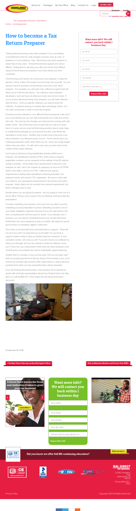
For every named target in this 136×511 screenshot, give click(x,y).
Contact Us (83, 5)
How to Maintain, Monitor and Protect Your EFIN (104, 363)
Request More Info (99, 94)
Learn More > (25, 410)
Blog (73, 5)
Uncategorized (19, 24)
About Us (35, 5)
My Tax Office (61, 5)
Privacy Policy (12, 496)
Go (128, 14)
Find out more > (117, 454)
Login (93, 5)
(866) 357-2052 (125, 485)
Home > (9, 24)
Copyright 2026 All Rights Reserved (114, 496)
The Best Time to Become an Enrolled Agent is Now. (34, 363)
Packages (47, 5)
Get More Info (107, 5)
